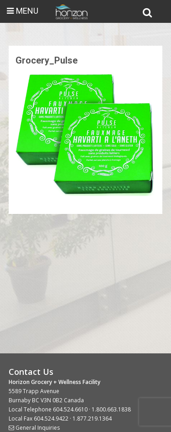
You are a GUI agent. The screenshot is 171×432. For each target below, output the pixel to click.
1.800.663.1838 (111, 409)
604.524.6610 (70, 409)
